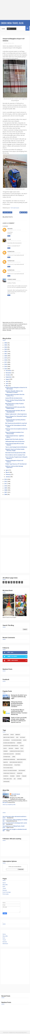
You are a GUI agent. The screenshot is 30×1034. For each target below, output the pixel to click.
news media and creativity (16, 761)
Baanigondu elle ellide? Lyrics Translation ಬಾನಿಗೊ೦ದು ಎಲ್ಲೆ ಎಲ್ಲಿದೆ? (19, 696)
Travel (4, 887)
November (8, 372)
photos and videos (8, 767)
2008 (5, 489)
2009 (5, 487)
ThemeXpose (12, 1032)
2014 (5, 368)
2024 (5, 346)
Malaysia (5, 761)
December (8, 370)
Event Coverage (7, 891)
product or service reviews (10, 769)
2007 (5, 491)
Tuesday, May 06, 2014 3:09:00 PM (13, 270)
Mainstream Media (21, 758)
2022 (5, 351)
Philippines (17, 764)
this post (5, 801)
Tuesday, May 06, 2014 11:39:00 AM (14, 229)
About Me (5, 884)
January (8, 476)
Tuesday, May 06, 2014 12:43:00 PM (14, 240)
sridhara (9, 228)
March (7, 471)
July (7, 380)
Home (3, 28)
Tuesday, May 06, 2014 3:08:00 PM (13, 261)
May (7, 385)
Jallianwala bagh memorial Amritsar (15, 440)
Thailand (24, 775)
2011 (5, 483)
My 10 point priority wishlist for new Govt (16, 422)
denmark (19, 742)
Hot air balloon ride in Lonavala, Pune (15, 454)
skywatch (5, 775)
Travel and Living (7, 212)
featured (11, 747)
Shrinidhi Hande (11, 278)
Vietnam (19, 778)
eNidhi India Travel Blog (12, 22)
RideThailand (22, 769)
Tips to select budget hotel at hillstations (16, 446)
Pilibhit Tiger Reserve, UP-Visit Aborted (15, 463)
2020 (5, 355)
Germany (5, 750)
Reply (9, 235)
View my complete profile (9, 804)
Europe (22, 745)
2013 (5, 478)
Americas (18, 733)
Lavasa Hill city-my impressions (13, 397)
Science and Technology (9, 772)
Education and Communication (10, 745)
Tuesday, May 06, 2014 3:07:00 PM (13, 252)
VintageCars (6, 780)
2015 (5, 366)
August (8, 378)
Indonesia (18, 753)
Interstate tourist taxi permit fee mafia (15, 452)
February (8, 474)
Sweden (18, 775)
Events (5, 747)
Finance (17, 747)
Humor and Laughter (8, 753)
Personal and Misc (7, 764)
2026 (5, 342)
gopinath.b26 (10, 250)
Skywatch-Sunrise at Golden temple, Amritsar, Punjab (15, 449)
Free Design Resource (21, 1032)
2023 (5, 348)
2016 (5, 363)
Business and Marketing (9, 742)
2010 (5, 485)
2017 (5, 361)
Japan (13, 756)
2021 (5, 353)
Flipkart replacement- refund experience (16, 413)
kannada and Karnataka (9, 758)
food (22, 747)
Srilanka (12, 775)
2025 (5, 344)
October (8, 374)
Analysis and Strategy (8, 736)
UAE (14, 778)
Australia (22, 736)
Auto (4, 886)
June (7, 383)
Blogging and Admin (16, 739)
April (7, 469)
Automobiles (6, 739)
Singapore (19, 772)
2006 (5, 493)
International (6, 756)
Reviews (5, 889)
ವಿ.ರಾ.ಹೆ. (9, 238)
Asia (17, 736)
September (9, 376)
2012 (5, 481)
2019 (5, 357)
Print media (5, 893)
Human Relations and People (17, 750)
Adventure (6, 733)
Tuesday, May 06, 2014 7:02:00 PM (13, 280)
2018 (5, 359)
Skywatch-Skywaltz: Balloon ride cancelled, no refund (14, 391)
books (24, 739)
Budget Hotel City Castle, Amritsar (14, 438)
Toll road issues (15, 207)
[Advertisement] (10, 10)
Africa (12, 733)
